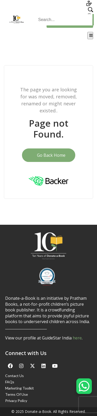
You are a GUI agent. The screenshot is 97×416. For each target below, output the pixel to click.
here (77, 338)
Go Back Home (48, 155)
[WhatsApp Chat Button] (84, 386)
